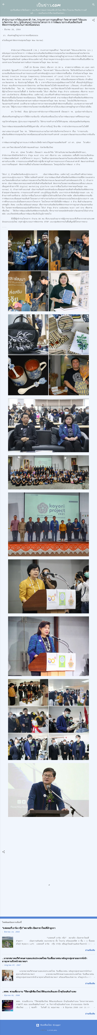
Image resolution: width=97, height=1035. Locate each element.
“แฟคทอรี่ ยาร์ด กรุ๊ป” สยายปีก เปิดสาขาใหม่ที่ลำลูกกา (28, 928)
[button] (93, 21)
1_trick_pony (52, 1030)
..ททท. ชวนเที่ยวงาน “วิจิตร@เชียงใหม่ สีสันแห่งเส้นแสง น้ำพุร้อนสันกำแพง (39, 991)
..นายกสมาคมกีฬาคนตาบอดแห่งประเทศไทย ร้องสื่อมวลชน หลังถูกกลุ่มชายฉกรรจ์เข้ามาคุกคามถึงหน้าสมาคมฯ (44, 960)
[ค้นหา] (93, 5)
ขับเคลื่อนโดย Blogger (48, 1025)
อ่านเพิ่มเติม (90, 950)
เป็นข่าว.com (48, 5)
